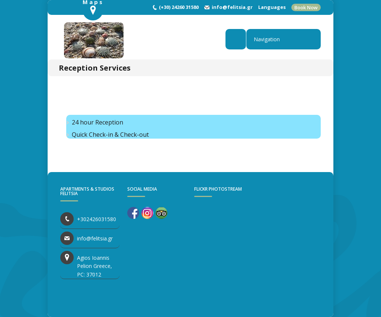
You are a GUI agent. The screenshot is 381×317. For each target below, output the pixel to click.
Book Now (306, 7)
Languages (272, 7)
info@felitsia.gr (232, 7)
